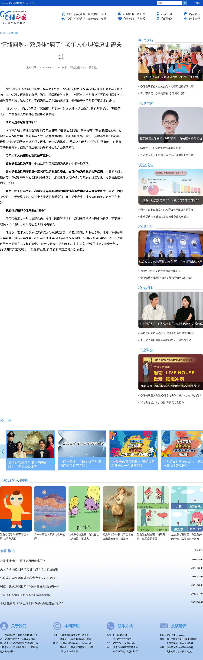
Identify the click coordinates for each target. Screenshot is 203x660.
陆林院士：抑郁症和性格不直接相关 (160, 148)
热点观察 (79, 14)
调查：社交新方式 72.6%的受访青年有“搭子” (171, 200)
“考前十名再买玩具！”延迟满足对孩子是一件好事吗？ (133, 463)
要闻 (69, 14)
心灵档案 (129, 18)
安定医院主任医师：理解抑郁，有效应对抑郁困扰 (170, 138)
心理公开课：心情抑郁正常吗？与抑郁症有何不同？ (82, 463)
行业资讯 (194, 18)
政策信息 (93, 18)
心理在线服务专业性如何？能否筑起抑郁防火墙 (167, 86)
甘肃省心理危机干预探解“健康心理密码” (25, 595)
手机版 (197, 3)
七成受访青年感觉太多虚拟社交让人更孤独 (164, 216)
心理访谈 (79, 18)
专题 (103, 18)
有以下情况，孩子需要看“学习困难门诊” (163, 93)
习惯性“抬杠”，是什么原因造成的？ (160, 270)
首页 (2, 32)
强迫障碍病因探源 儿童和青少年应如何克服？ (29, 577)
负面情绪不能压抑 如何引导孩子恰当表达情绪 (166, 277)
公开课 (141, 14)
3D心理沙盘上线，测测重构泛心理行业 (162, 402)
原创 (103, 14)
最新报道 (13, 32)
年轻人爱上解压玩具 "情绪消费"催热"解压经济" (171, 386)
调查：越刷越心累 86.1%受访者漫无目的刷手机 (166, 209)
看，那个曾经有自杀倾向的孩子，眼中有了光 (165, 340)
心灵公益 (167, 14)
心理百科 (129, 14)
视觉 (69, 18)
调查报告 (93, 14)
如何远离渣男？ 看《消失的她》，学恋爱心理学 (27, 464)
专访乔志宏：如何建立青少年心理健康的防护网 (167, 155)
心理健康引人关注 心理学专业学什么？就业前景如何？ (171, 395)
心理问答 (167, 18)
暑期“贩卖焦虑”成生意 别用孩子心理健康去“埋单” (31, 603)
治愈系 (141, 18)
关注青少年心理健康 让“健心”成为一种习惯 (170, 77)
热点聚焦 (194, 14)
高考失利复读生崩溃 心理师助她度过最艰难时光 (167, 333)
